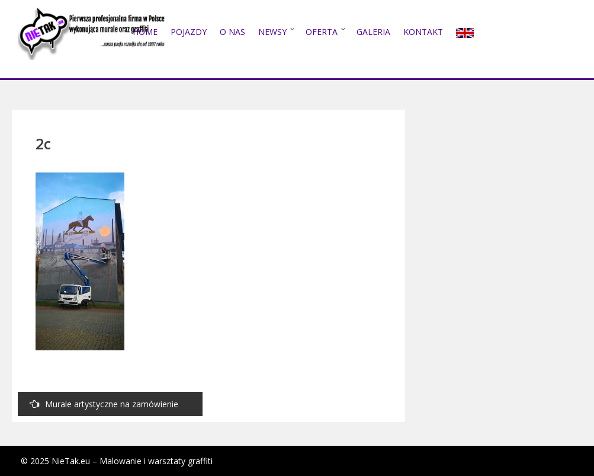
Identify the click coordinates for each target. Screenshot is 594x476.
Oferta (322, 31)
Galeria (373, 31)
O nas (232, 31)
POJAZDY (189, 31)
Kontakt (423, 31)
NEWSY (272, 31)
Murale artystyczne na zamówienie (104, 404)
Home (145, 31)
